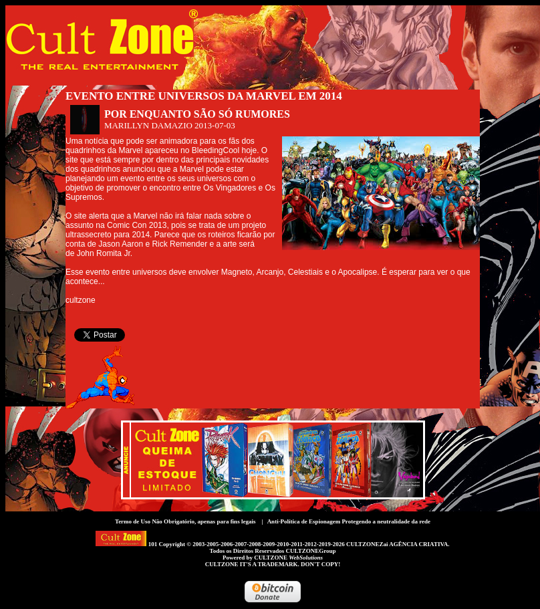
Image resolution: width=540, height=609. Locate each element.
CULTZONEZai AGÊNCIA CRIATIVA (397, 544)
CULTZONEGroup (310, 550)
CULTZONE (288, 557)
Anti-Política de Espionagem (304, 521)
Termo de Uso (132, 521)
